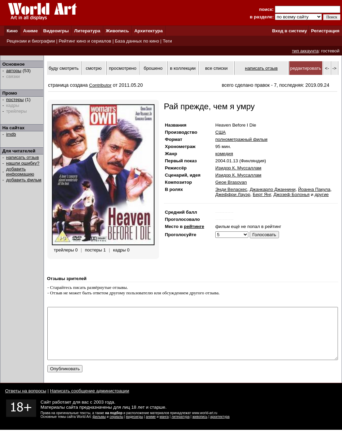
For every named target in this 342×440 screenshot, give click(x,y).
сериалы (116, 427)
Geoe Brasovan (231, 182)
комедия (224, 153)
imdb (11, 134)
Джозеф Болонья (292, 194)
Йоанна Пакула (314, 189)
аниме (151, 427)
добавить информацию (20, 171)
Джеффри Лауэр (232, 194)
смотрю (94, 68)
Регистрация (325, 30)
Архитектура (148, 30)
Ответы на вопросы (25, 401)
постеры (15, 99)
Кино (12, 30)
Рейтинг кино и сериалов (85, 41)
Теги (167, 41)
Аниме (30, 30)
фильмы (99, 427)
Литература (87, 30)
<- (327, 68)
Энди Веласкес (231, 189)
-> (334, 68)
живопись (199, 427)
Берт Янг (262, 194)
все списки (216, 68)
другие (322, 194)
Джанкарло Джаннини (273, 189)
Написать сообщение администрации (89, 401)
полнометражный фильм (241, 139)
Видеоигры (56, 30)
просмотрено (123, 68)
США (220, 132)
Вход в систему (289, 30)
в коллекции (183, 68)
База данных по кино (137, 41)
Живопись (117, 30)
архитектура (220, 427)
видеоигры (134, 427)
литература (180, 427)
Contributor (100, 85)
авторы (13, 70)
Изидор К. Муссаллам (238, 167)
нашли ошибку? (23, 163)
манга (164, 427)
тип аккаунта (305, 50)
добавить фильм (24, 179)
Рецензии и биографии (30, 41)
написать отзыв (22, 157)
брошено (153, 68)
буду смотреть (64, 68)
